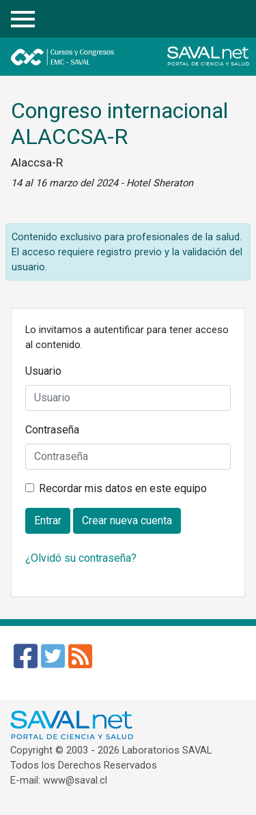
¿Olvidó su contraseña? (81, 558)
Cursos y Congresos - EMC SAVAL (101, 56)
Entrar (235, 19)
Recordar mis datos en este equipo (123, 488)
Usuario (43, 370)
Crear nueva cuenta (127, 520)
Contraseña (52, 429)
